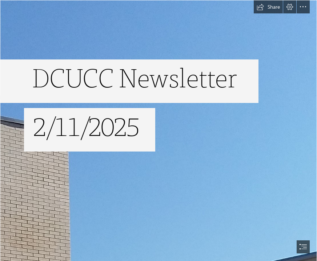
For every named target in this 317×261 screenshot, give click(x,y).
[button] (268, 6)
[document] (158, 130)
